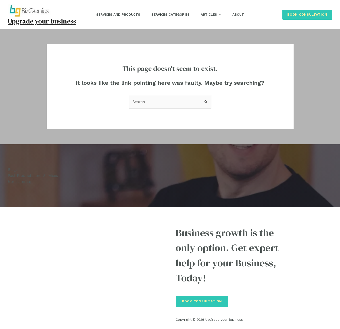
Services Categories (170, 15)
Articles (211, 14)
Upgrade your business (42, 21)
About (238, 15)
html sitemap (20, 181)
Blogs (13, 169)
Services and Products (118, 15)
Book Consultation (202, 301)
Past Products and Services (33, 175)
